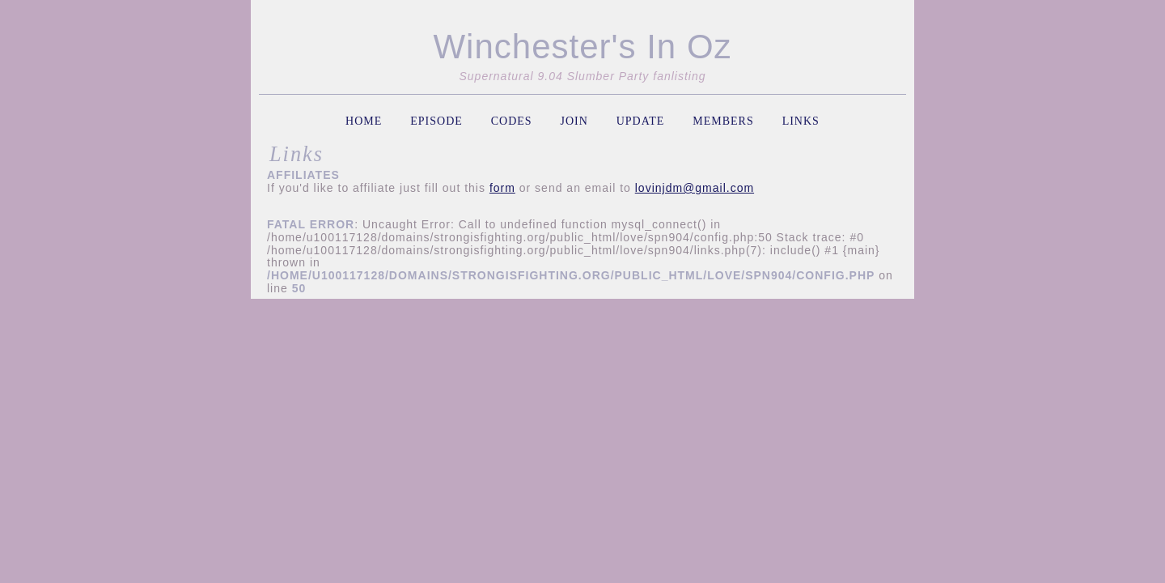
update (640, 121)
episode (436, 121)
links (801, 121)
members (723, 121)
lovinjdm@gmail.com (694, 187)
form (502, 187)
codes (511, 121)
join (573, 121)
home (363, 121)
